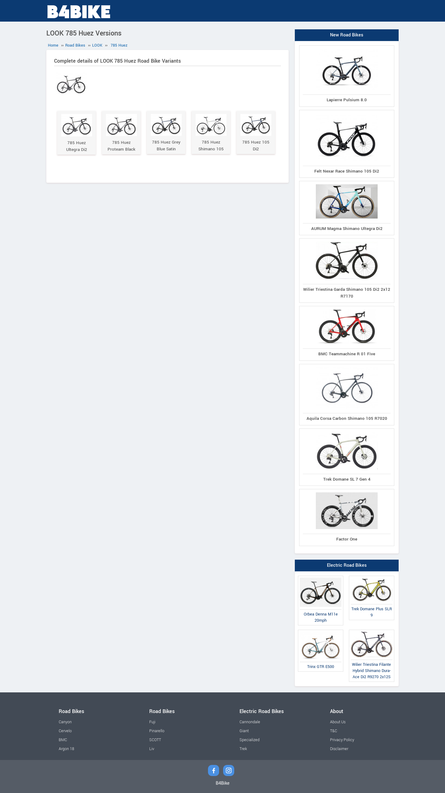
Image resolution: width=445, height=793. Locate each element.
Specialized (249, 740)
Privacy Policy (342, 740)
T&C (333, 731)
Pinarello (156, 731)
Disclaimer (339, 749)
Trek (243, 749)
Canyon (65, 722)
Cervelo (65, 731)
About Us (337, 722)
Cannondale (249, 722)
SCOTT (155, 740)
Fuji (152, 722)
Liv (151, 749)
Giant (244, 731)
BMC (63, 740)
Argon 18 (66, 749)
